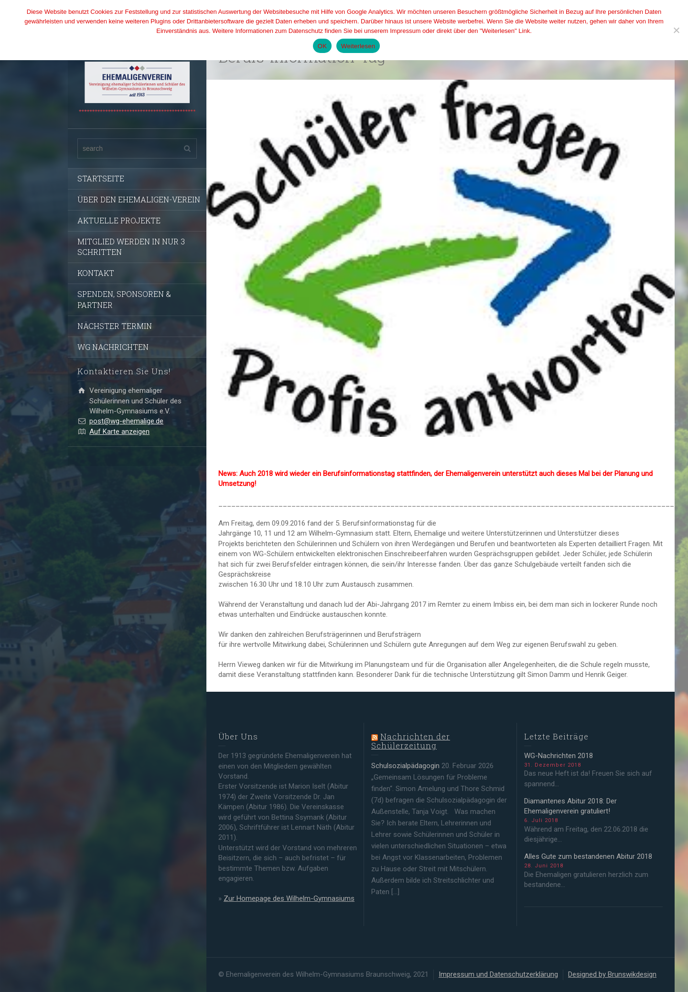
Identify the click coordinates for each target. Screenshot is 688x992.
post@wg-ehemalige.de (126, 421)
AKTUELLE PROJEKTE (119, 220)
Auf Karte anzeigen (119, 431)
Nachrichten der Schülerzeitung (410, 741)
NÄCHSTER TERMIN (114, 326)
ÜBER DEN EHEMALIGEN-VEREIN (138, 199)
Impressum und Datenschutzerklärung (498, 974)
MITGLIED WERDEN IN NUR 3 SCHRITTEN (131, 246)
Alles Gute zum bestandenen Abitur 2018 (588, 856)
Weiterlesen (358, 46)
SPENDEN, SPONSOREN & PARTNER (124, 299)
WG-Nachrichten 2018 (558, 755)
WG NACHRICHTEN (113, 347)
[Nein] (676, 30)
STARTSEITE (100, 178)
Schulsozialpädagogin (405, 765)
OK (322, 46)
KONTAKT (95, 273)
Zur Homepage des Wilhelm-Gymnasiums (289, 898)
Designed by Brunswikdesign (612, 974)
